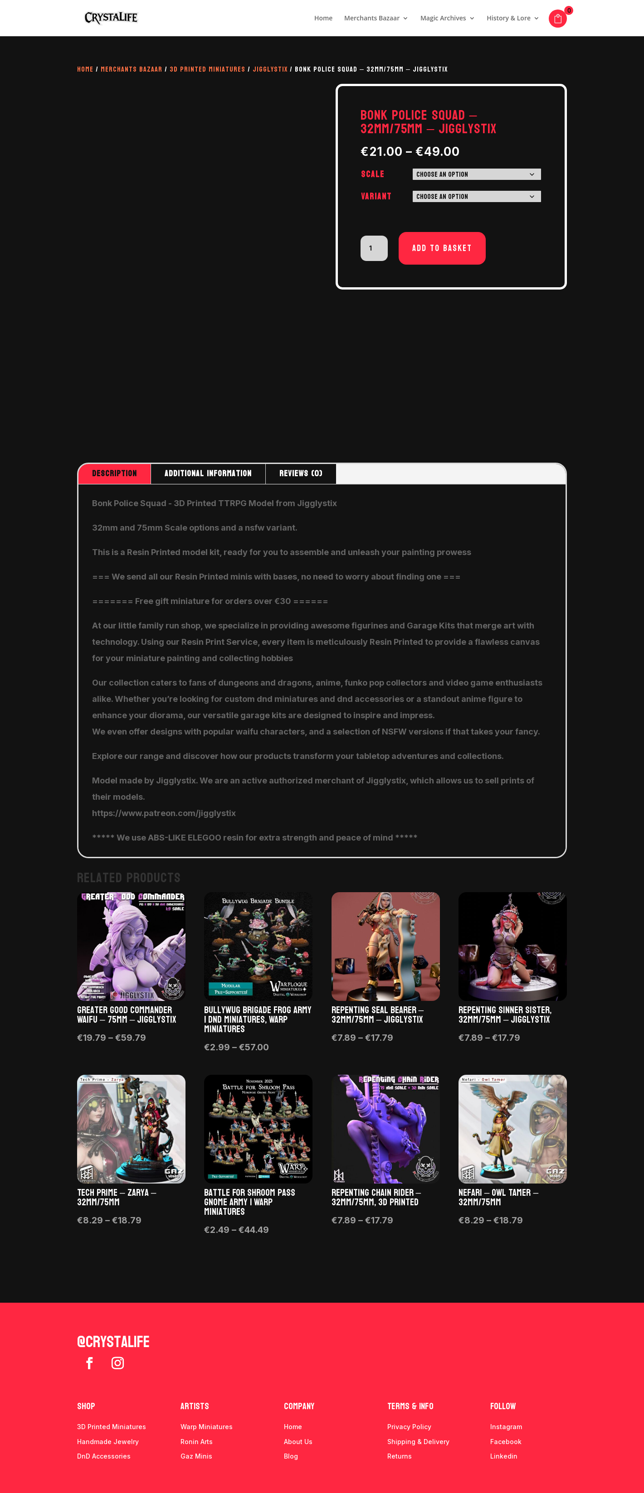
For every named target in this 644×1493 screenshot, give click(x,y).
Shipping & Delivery (418, 1441)
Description (114, 473)
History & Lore (509, 18)
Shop (86, 1406)
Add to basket (442, 248)
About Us (298, 1441)
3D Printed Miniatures (207, 69)
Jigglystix (270, 69)
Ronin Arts (197, 1441)
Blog (291, 1456)
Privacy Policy (409, 1426)
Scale (373, 174)
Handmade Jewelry (108, 1441)
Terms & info (410, 1406)
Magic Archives (443, 18)
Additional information (208, 473)
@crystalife (113, 1342)
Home (323, 18)
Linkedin (503, 1456)
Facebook (506, 1441)
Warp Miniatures (207, 1426)
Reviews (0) (300, 473)
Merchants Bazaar (372, 18)
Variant (376, 196)
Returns (399, 1456)
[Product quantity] (374, 248)
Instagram (506, 1426)
